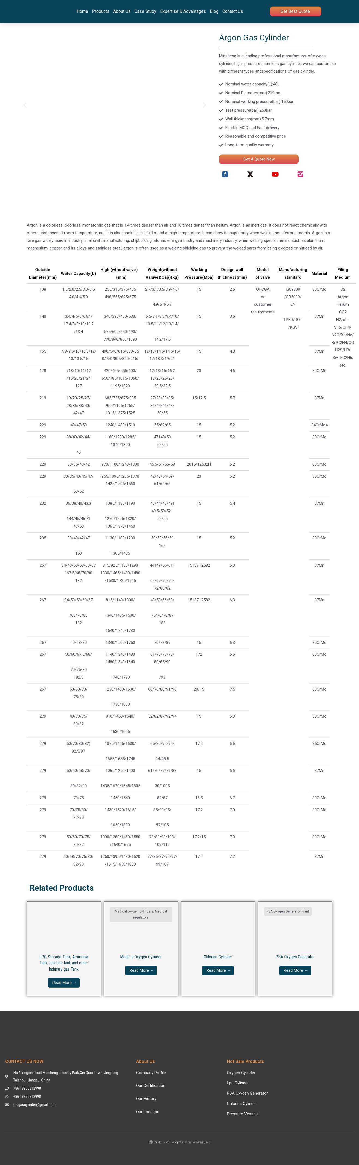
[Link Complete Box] (64, 949)
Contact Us (232, 11)
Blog (214, 11)
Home (82, 11)
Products (100, 11)
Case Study (145, 11)
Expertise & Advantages (183, 11)
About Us (122, 11)
